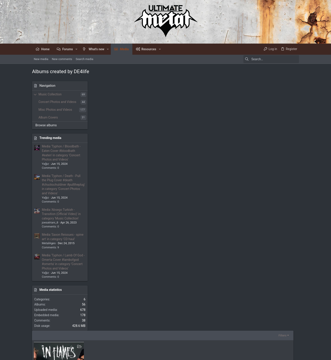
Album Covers (48, 117)
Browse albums (46, 125)
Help (273, 340)
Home (282, 340)
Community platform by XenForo (71, 353)
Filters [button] (288, 86)
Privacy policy (258, 340)
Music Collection (50, 94)
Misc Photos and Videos (55, 109)
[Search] (271, 59)
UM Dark (49, 340)
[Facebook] (297, 353)
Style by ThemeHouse (126, 353)
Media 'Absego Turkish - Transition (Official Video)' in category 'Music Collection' (61, 214)
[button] (76, 49)
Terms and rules (236, 340)
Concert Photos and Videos (57, 102)
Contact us (217, 340)
